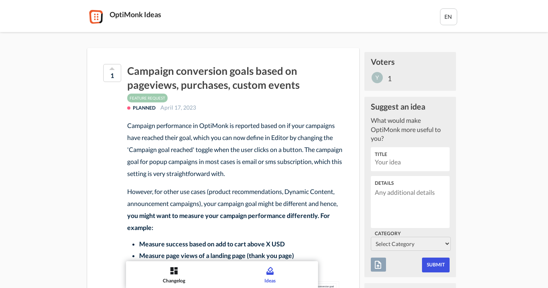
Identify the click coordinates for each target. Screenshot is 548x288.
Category (388, 233)
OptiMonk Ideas (135, 14)
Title (381, 154)
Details (384, 183)
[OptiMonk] (96, 17)
